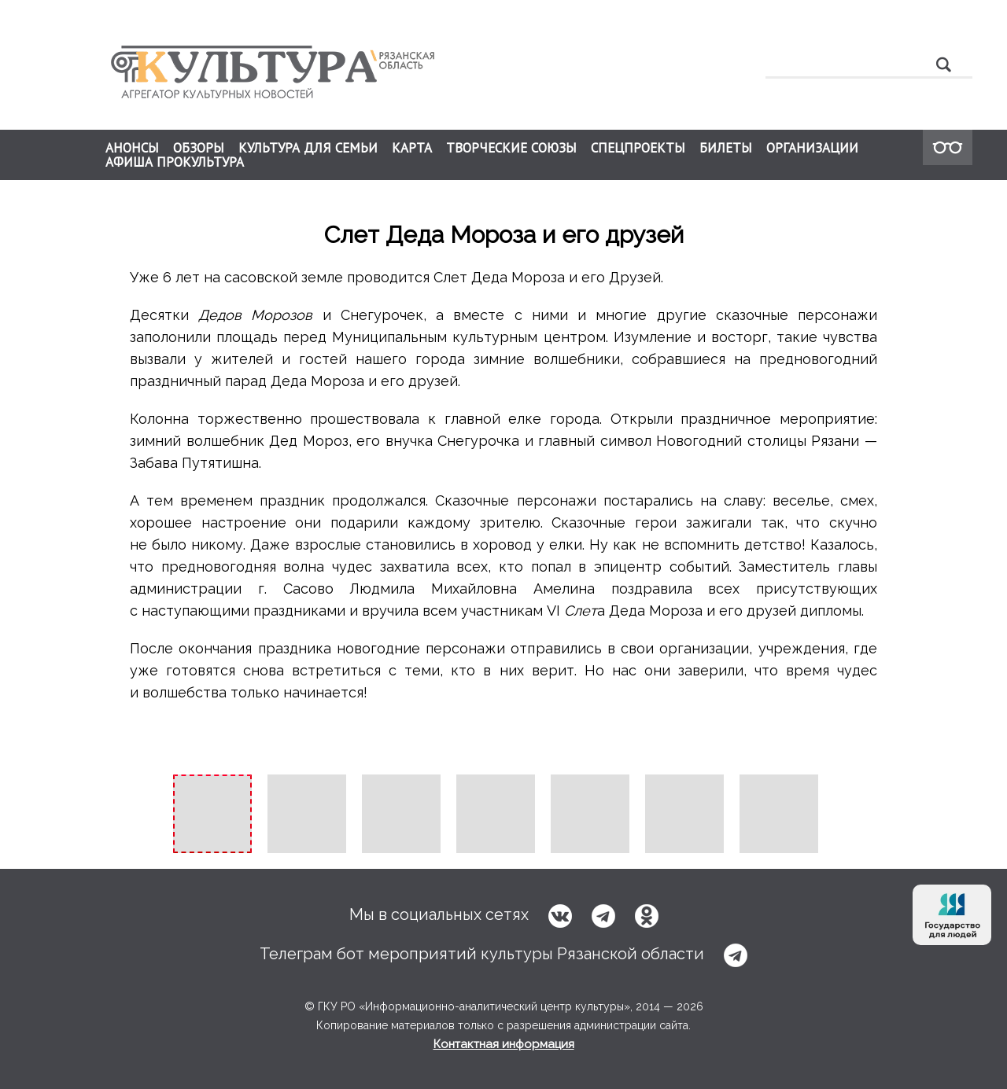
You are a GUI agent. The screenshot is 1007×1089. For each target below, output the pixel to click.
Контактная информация (503, 1044)
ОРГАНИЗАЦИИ (812, 148)
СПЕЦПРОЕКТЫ (638, 148)
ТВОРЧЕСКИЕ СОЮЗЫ (511, 148)
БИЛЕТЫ (725, 148)
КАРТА (412, 148)
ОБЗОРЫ (198, 148)
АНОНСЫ (132, 148)
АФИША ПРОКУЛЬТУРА (174, 162)
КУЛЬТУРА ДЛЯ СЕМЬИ (308, 148)
